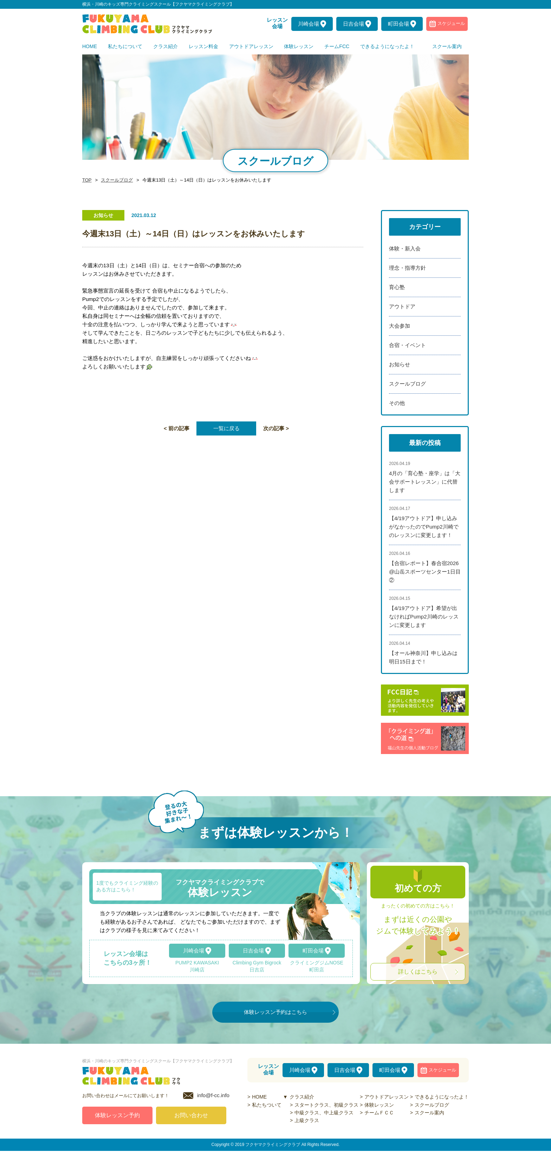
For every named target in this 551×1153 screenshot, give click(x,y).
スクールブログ (115, 180)
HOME (259, 1097)
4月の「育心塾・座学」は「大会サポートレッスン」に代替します (424, 481)
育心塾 (397, 287)
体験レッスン (379, 1105)
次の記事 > (276, 428)
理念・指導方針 (407, 268)
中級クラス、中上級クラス (324, 1112)
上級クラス (306, 1120)
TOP (86, 180)
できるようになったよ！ (442, 1097)
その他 (397, 403)
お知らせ (399, 364)
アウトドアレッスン (386, 1097)
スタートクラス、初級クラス (326, 1105)
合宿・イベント (407, 345)
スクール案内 (429, 1112)
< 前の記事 (176, 428)
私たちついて (266, 1105)
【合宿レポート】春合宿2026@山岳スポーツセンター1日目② (425, 571)
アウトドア (402, 306)
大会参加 (399, 326)
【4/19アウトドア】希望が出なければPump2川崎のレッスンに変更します (424, 616)
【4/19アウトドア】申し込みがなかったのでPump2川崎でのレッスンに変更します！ (424, 526)
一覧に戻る (226, 428)
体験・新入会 (405, 248)
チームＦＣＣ (379, 1112)
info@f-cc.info (213, 1097)
